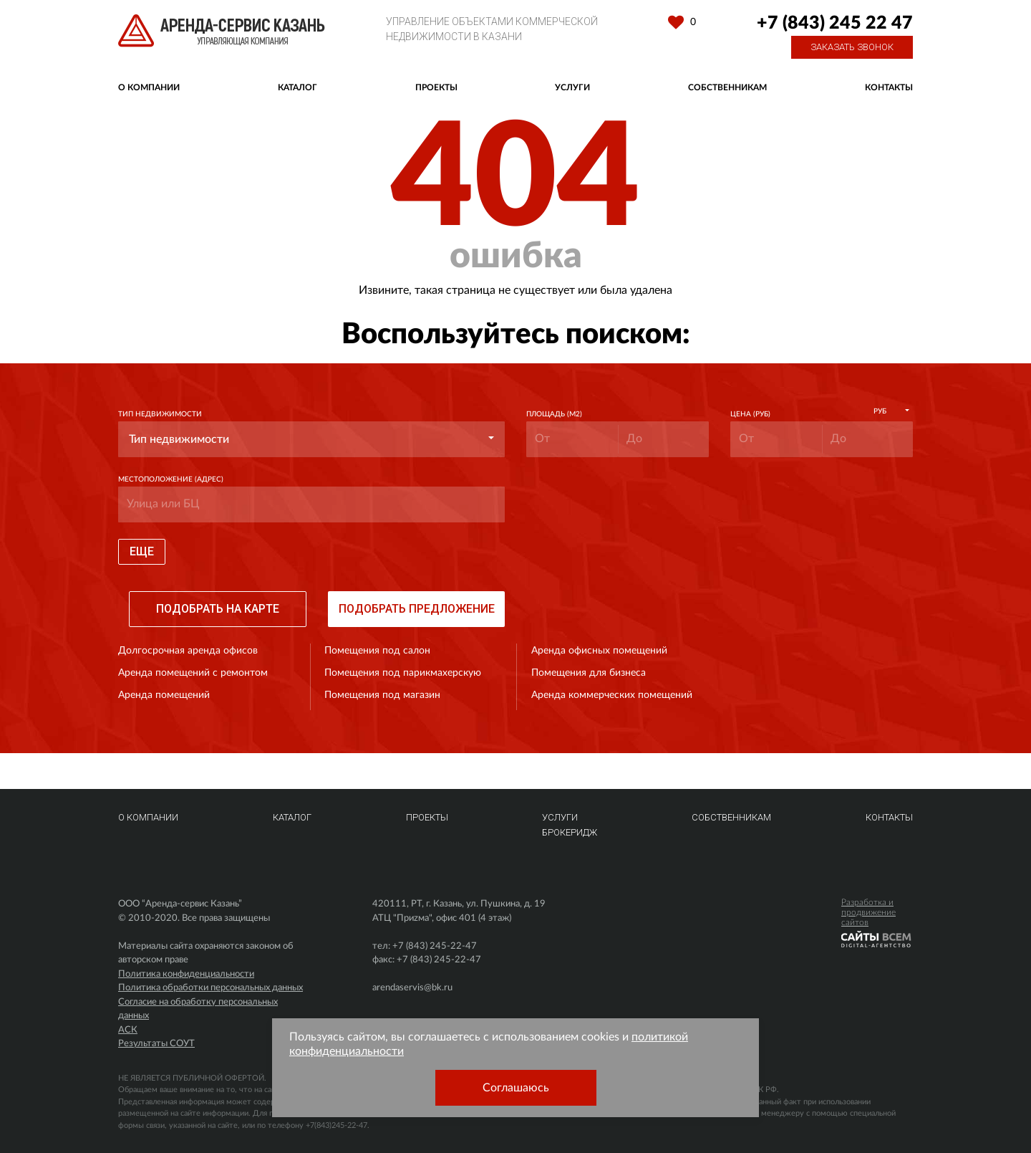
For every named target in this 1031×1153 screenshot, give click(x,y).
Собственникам (727, 87)
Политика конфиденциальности (186, 974)
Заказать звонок (852, 47)
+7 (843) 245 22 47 (835, 23)
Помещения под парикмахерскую (402, 673)
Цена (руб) (750, 414)
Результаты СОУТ (156, 1043)
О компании (149, 87)
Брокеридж (569, 832)
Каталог (297, 87)
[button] (311, 439)
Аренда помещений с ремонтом (193, 673)
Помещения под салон (377, 651)
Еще (142, 551)
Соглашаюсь (516, 1088)
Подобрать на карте (217, 609)
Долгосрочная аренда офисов (188, 651)
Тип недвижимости (160, 414)
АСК (127, 1030)
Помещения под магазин (382, 695)
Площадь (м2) (554, 414)
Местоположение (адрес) (170, 479)
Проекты (436, 87)
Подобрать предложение (417, 609)
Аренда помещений (164, 695)
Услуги (572, 87)
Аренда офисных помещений (599, 651)
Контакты (889, 87)
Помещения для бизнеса (588, 673)
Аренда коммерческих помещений (611, 695)
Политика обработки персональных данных (210, 987)
